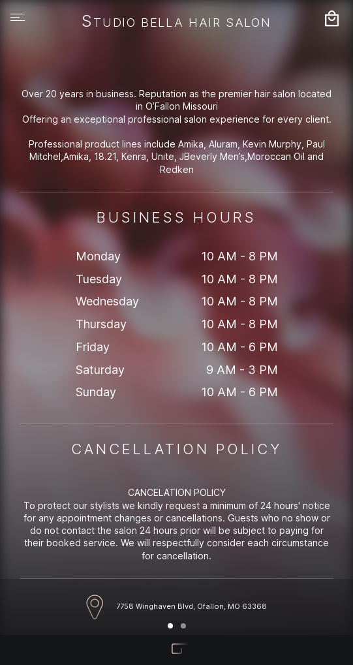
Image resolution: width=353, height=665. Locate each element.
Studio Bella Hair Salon (176, 22)
